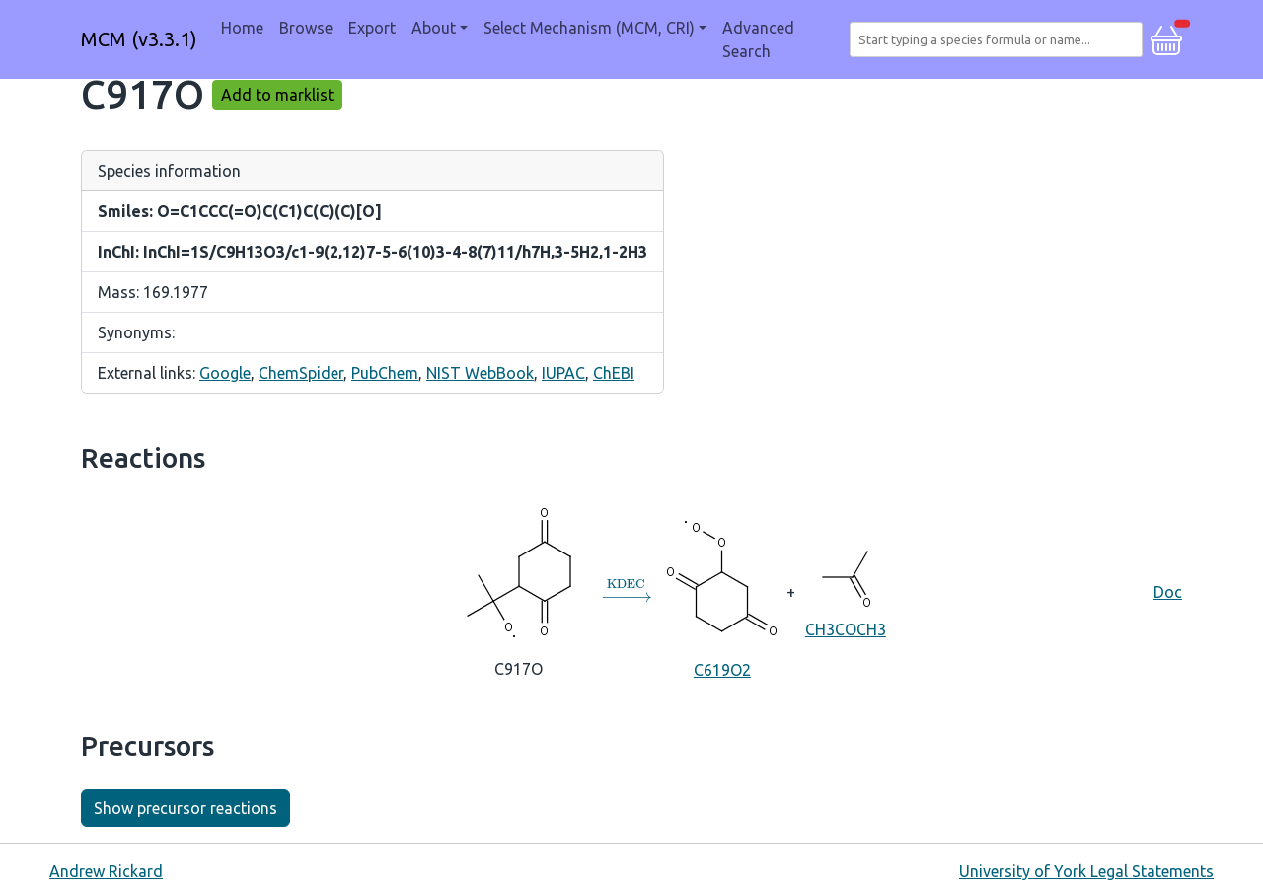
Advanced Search (758, 39)
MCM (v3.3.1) (139, 39)
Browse (306, 28)
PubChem (384, 373)
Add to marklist (277, 95)
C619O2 (722, 590)
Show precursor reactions (185, 808)
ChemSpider (301, 373)
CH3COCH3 (845, 590)
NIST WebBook (480, 373)
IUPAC (563, 373)
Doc (1167, 592)
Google (225, 373)
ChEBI (613, 373)
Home (242, 28)
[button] (1166, 37)
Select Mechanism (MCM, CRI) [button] (589, 28)
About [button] (433, 28)
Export (372, 28)
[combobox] (1000, 39)
